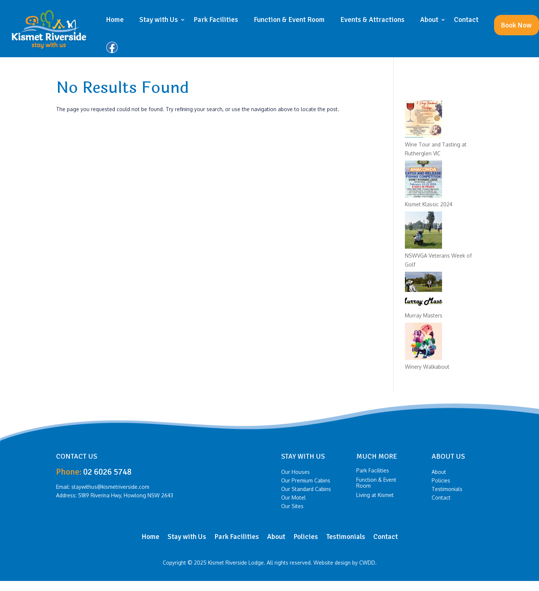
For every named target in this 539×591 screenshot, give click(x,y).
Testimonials (447, 490)
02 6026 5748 (107, 471)
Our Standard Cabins (306, 490)
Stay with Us (158, 19)
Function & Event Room (289, 19)
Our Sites (292, 507)
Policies (441, 481)
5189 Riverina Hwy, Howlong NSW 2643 (125, 495)
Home (115, 19)
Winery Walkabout (427, 367)
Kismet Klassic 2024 (428, 204)
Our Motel (293, 498)
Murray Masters (423, 315)
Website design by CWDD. (345, 562)
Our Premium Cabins (305, 481)
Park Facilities (216, 19)
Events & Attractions (372, 19)
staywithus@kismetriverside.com (110, 487)
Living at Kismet (375, 495)
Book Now (516, 25)
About (429, 19)
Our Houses (295, 473)
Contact (466, 19)
